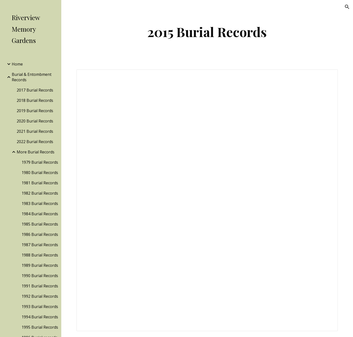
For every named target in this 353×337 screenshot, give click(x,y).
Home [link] (17, 64)
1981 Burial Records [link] (40, 183)
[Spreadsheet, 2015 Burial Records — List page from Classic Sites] (207, 200)
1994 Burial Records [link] (40, 317)
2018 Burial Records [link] (35, 100)
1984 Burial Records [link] (40, 213)
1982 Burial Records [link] (40, 193)
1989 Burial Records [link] (40, 265)
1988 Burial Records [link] (40, 255)
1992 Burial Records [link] (40, 296)
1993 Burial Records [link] (40, 306)
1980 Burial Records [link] (40, 172)
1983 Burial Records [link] (40, 203)
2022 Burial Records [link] (35, 141)
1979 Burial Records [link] (40, 162)
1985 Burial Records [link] (40, 224)
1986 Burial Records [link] (40, 234)
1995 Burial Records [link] (40, 327)
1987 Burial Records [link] (40, 244)
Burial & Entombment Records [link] (31, 77)
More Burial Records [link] (35, 152)
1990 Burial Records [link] (40, 275)
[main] (207, 32)
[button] (347, 7)
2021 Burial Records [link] (35, 131)
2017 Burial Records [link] (35, 90)
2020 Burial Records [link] (35, 121)
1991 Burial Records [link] (40, 286)
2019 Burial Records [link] (35, 110)
